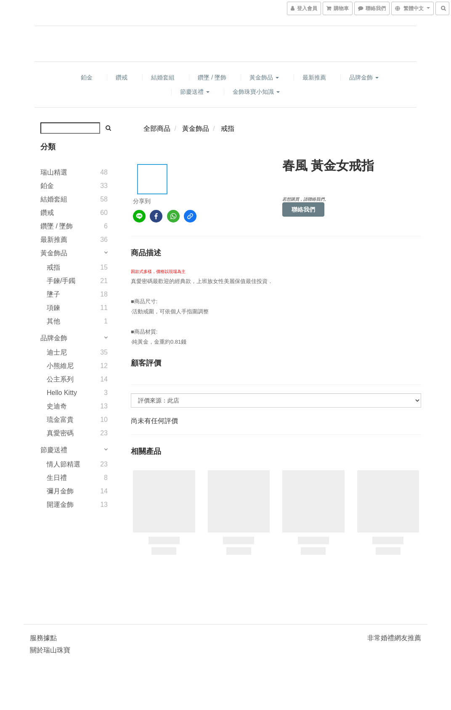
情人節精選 (63, 464)
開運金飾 (60, 504)
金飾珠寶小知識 (256, 91)
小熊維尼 (60, 365)
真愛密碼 (60, 433)
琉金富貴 (60, 419)
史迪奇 (57, 406)
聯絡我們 (303, 209)
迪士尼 (57, 352)
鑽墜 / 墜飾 (212, 77)
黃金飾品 (264, 77)
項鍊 (53, 307)
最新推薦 (314, 77)
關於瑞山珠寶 (50, 650)
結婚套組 (163, 77)
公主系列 (60, 379)
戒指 (53, 267)
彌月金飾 (60, 491)
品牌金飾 (364, 77)
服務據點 (43, 637)
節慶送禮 (195, 91)
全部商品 (156, 128)
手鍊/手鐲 (61, 280)
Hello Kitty (62, 392)
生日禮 (57, 477)
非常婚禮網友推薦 (394, 637)
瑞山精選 (53, 172)
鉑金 (87, 77)
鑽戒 (121, 77)
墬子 (53, 294)
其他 (53, 321)
